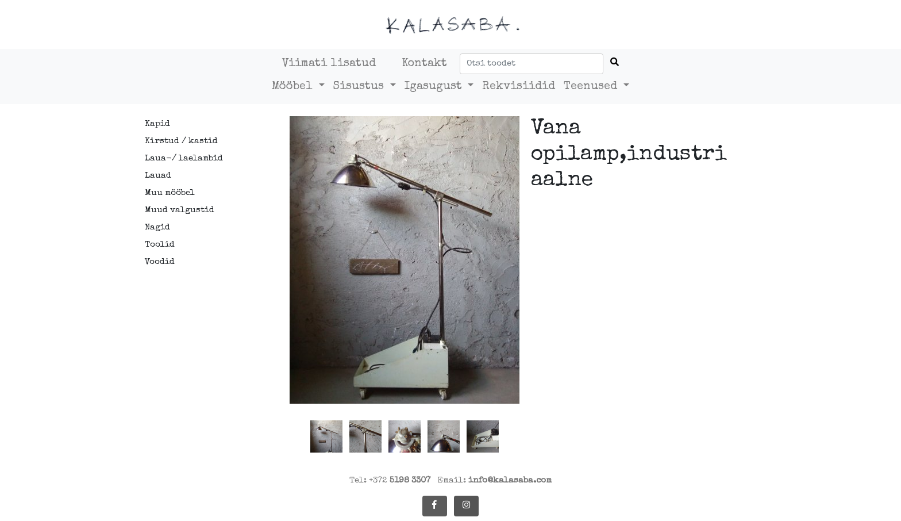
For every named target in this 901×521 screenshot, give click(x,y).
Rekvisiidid (518, 87)
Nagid (157, 227)
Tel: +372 (389, 480)
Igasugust (435, 87)
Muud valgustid (179, 210)
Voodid (160, 262)
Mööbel (294, 87)
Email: (494, 480)
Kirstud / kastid (181, 141)
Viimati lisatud (329, 64)
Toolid (160, 244)
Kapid (157, 124)
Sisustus (360, 87)
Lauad (158, 175)
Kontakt (424, 64)
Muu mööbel (170, 193)
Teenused (592, 87)
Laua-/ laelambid (184, 158)
